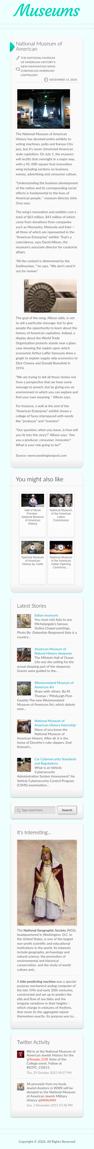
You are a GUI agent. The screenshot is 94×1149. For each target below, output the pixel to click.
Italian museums (46, 615)
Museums (47, 10)
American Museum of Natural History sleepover (53, 651)
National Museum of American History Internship (55, 723)
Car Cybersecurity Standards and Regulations (55, 761)
